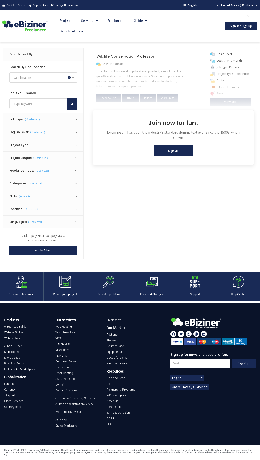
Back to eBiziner (72, 31)
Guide (141, 21)
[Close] (249, 14)
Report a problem (108, 294)
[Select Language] (203, 5)
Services (90, 21)
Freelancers (116, 21)
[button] (241, 26)
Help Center (238, 294)
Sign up (173, 151)
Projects (66, 21)
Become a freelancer (22, 294)
